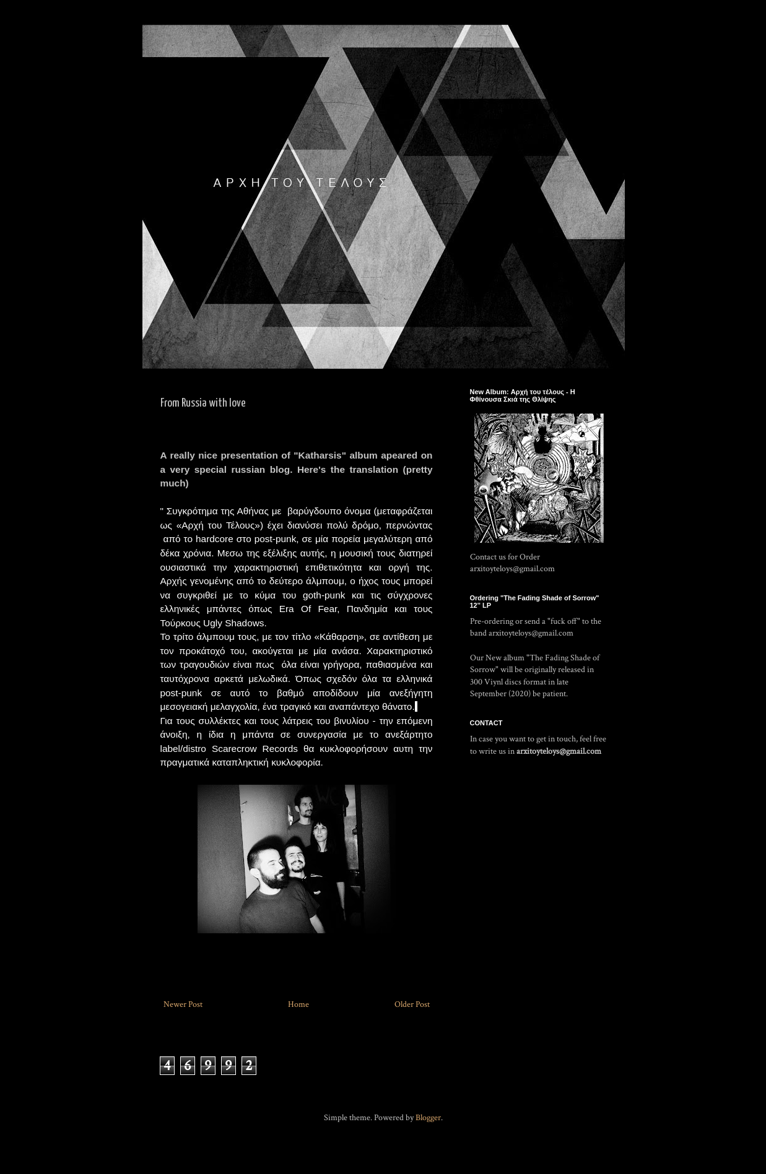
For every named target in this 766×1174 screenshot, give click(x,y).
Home (298, 1004)
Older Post (412, 1004)
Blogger (428, 1117)
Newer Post (182, 1004)
